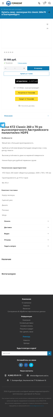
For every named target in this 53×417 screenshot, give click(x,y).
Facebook (26, 365)
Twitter (31, 365)
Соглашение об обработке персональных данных (26, 311)
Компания (26, 299)
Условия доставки (26, 323)
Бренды (27, 343)
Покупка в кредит (26, 329)
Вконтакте (21, 365)
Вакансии (26, 308)
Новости (26, 306)
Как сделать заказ (26, 332)
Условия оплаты (26, 326)
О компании (26, 303)
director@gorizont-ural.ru (39, 376)
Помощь (26, 336)
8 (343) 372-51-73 (14, 375)
